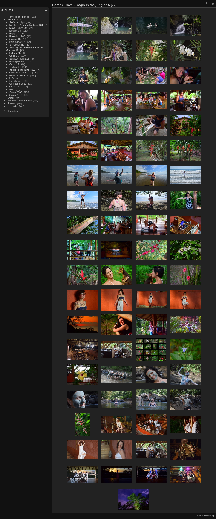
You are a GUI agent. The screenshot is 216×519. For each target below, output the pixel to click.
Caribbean (15, 80)
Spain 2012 (15, 94)
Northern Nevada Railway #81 (26, 25)
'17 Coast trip (16, 44)
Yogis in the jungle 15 (22, 69)
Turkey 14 (15, 67)
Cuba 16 (14, 55)
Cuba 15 (14, 64)
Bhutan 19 (15, 30)
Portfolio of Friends (18, 16)
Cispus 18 (15, 39)
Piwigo (211, 515)
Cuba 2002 (15, 86)
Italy (11, 89)
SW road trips (17, 22)
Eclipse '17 (15, 53)
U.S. (11, 78)
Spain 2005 (15, 92)
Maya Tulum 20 (18, 27)
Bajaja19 (14, 33)
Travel (11, 19)
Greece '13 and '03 (20, 72)
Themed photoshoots (20, 100)
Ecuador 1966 (17, 36)
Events (12, 103)
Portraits (12, 106)
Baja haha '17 (17, 41)
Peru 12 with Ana (19, 75)
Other (11, 97)
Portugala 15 (16, 61)
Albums (7, 10)
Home (56, 5)
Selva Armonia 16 (19, 58)
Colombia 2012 (17, 83)
